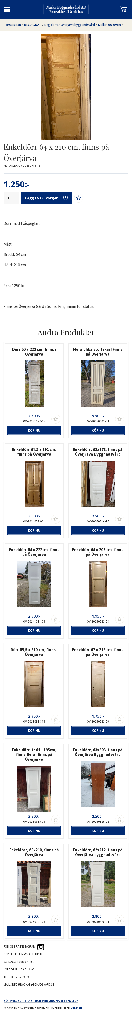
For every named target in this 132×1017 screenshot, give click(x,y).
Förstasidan (12, 25)
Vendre (76, 1008)
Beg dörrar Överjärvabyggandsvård (69, 25)
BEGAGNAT (32, 25)
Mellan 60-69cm (109, 25)
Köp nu (34, 430)
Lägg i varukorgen (46, 198)
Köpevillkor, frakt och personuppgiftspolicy (41, 1001)
